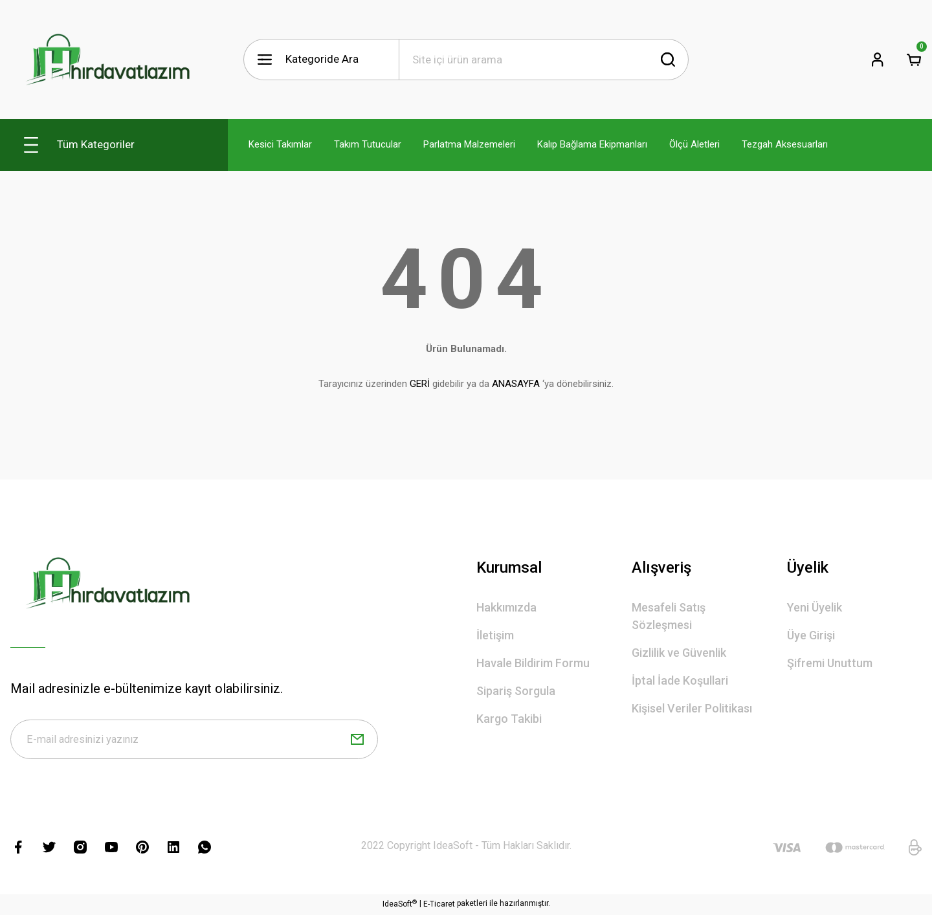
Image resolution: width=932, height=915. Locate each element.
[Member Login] (877, 59)
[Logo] (107, 59)
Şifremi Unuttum (829, 663)
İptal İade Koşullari (680, 680)
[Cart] (914, 59)
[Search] (544, 59)
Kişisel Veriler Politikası (692, 708)
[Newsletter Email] (194, 740)
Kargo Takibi (509, 718)
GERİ (420, 384)
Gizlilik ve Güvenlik (679, 652)
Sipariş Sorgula (515, 691)
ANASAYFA (516, 384)
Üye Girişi (811, 635)
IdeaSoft (400, 905)
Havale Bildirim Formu (533, 663)
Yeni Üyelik (814, 607)
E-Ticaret (439, 905)
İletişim (495, 635)
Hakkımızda (506, 607)
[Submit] (357, 740)
